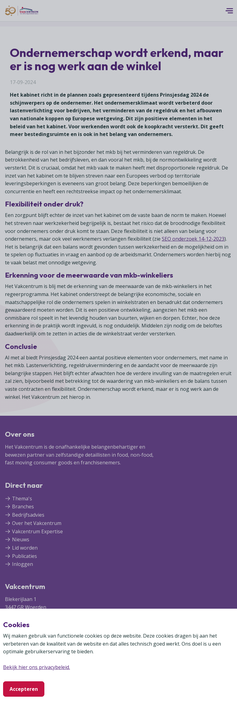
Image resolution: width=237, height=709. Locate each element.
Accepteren (24, 689)
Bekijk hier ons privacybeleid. (36, 667)
